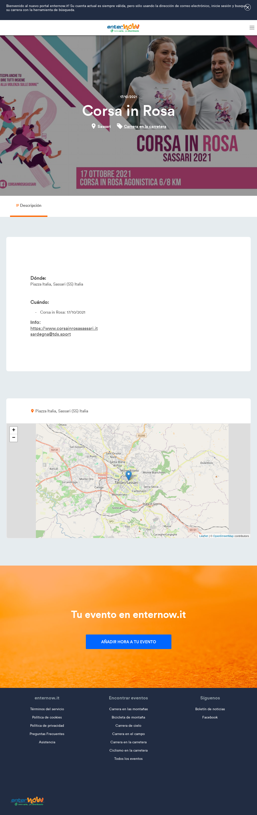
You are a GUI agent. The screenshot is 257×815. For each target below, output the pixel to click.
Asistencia (47, 742)
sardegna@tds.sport (50, 334)
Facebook (210, 717)
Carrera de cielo (128, 725)
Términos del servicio (47, 709)
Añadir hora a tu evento (128, 641)
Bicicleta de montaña (128, 717)
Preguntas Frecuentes (47, 734)
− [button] (13, 438)
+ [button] (13, 430)
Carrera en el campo (128, 734)
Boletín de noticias (210, 709)
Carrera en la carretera (145, 126)
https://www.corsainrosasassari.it (64, 328)
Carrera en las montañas (128, 709)
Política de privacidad (47, 725)
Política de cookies (47, 717)
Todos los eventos (128, 759)
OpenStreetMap (223, 536)
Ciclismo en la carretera (128, 750)
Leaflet (203, 536)
